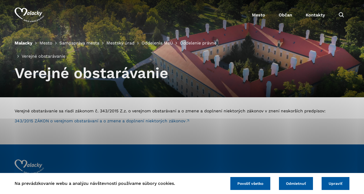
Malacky (23, 43)
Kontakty (315, 15)
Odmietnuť (296, 183)
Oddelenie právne (198, 43)
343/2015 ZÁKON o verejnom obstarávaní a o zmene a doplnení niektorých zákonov (100, 120)
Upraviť (335, 183)
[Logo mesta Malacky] (29, 15)
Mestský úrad (120, 43)
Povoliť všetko (250, 183)
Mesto (258, 15)
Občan (285, 15)
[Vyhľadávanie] (341, 15)
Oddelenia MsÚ (157, 43)
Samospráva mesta (79, 43)
